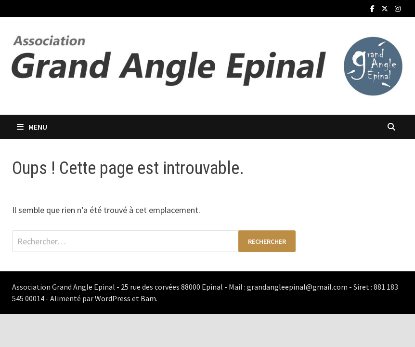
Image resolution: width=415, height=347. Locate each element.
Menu (32, 127)
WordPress (112, 298)
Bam (148, 298)
